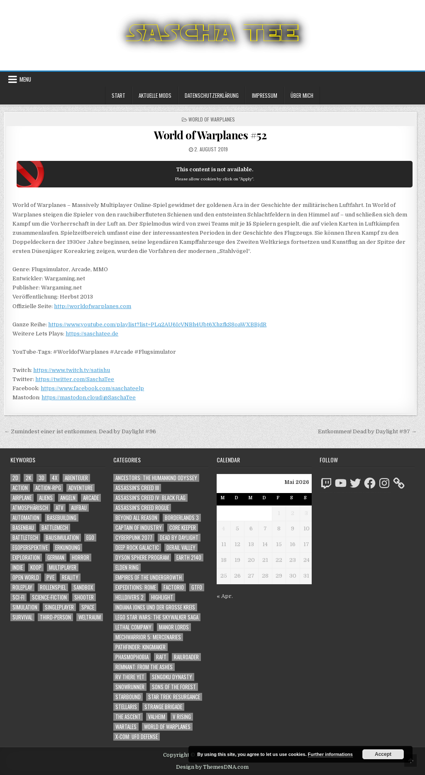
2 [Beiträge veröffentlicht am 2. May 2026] (292, 513)
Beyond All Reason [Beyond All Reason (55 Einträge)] (136, 518)
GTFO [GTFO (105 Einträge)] (196, 587)
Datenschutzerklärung (212, 95)
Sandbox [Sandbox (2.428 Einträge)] (83, 587)
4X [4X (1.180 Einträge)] (54, 478)
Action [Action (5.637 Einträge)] (20, 488)
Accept (383, 754)
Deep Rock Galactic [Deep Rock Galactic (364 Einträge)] (137, 547)
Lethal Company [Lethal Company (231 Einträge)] (133, 627)
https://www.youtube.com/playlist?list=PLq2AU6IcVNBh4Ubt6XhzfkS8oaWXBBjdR (157, 324)
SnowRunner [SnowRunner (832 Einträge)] (129, 687)
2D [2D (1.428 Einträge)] (15, 478)
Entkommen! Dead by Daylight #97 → (367, 431)
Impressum (264, 95)
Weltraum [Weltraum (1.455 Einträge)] (89, 617)
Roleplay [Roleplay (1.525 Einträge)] (22, 587)
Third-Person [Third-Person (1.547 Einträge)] (55, 617)
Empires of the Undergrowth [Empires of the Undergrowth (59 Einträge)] (148, 577)
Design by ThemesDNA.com (212, 767)
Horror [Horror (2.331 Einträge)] (80, 557)
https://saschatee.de (92, 333)
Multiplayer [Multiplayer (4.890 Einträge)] (62, 567)
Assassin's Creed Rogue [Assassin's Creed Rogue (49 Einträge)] (142, 508)
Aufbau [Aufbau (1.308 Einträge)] (79, 508)
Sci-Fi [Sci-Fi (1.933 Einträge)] (18, 597)
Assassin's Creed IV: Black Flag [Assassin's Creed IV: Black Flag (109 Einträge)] (150, 498)
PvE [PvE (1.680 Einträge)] (50, 577)
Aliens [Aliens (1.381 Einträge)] (46, 498)
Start (118, 95)
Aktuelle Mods (155, 95)
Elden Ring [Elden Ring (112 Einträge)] (127, 567)
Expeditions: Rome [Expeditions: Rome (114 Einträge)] (135, 587)
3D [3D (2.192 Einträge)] (41, 478)
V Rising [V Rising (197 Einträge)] (182, 717)
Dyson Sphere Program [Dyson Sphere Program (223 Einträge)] (142, 557)
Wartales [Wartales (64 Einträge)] (126, 727)
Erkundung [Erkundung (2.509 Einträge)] (67, 547)
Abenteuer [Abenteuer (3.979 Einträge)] (76, 478)
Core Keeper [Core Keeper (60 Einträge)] (182, 528)
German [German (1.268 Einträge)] (55, 557)
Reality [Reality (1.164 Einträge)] (70, 577)
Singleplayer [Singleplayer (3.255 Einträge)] (59, 607)
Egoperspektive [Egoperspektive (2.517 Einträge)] (30, 547)
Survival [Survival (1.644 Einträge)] (22, 617)
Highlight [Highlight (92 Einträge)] (162, 597)
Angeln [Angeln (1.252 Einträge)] (68, 498)
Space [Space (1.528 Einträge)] (87, 607)
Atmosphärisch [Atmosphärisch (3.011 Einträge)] (30, 508)
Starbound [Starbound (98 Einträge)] (128, 697)
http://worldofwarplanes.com (92, 306)
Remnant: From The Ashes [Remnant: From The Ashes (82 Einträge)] (144, 667)
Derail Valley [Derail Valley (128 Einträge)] (180, 547)
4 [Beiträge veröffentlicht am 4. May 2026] (223, 528)
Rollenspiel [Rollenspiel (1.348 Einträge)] (53, 587)
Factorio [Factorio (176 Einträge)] (174, 587)
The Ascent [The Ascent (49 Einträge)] (128, 717)
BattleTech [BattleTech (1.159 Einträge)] (25, 538)
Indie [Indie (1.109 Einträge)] (17, 567)
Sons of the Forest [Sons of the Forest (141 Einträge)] (174, 687)
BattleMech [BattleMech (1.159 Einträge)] (55, 528)
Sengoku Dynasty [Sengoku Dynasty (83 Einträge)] (172, 677)
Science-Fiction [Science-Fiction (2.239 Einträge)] (49, 597)
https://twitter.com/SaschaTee (74, 379)
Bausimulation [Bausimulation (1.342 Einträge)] (62, 538)
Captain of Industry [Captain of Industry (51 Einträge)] (138, 528)
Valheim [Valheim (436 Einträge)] (156, 717)
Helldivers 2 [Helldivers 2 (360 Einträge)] (129, 597)
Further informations (330, 754)
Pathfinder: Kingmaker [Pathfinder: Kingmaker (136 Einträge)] (140, 647)
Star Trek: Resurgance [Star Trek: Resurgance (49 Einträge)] (174, 697)
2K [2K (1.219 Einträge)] (28, 478)
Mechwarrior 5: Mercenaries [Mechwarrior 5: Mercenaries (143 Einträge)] (148, 637)
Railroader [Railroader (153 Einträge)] (186, 657)
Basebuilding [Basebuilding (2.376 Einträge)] (61, 518)
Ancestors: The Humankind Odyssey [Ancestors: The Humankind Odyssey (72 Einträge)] (156, 478)
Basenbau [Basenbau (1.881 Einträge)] (23, 528)
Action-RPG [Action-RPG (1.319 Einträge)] (48, 488)
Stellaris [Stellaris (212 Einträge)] (126, 707)
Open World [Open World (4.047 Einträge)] (25, 577)
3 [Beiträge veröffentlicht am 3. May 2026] (306, 513)
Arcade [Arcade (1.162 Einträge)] (91, 498)
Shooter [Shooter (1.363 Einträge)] (84, 597)
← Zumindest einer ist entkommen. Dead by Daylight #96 (80, 431)
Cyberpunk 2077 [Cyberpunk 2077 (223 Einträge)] (133, 538)
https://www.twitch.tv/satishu (71, 370)
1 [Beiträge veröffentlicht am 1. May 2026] (279, 513)
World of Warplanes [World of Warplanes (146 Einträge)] (167, 727)
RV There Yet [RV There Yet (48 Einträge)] (129, 677)
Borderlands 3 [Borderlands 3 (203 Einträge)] (182, 518)
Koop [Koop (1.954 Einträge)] (36, 567)
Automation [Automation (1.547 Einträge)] (25, 518)
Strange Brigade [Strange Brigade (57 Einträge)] (163, 707)
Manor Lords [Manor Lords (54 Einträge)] (174, 627)
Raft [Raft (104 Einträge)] (161, 657)
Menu (25, 79)
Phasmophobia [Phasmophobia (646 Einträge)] (132, 657)
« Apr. (225, 596)
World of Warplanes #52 (210, 135)
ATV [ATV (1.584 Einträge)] (60, 508)
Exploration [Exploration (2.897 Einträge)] (26, 557)
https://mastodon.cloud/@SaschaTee (89, 397)
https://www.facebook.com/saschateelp (92, 388)
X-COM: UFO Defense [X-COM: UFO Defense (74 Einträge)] (136, 737)
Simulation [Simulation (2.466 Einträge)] (24, 607)
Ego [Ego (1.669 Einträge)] (90, 538)
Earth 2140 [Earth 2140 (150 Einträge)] (188, 557)
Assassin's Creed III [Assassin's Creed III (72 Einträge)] (137, 488)
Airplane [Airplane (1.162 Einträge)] (22, 498)
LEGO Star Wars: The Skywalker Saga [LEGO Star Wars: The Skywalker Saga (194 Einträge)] (156, 617)
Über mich (302, 95)
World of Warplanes (211, 119)
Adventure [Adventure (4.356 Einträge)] (80, 488)
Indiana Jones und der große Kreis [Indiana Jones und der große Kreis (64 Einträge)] (155, 607)
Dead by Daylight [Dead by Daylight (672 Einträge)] (179, 538)
